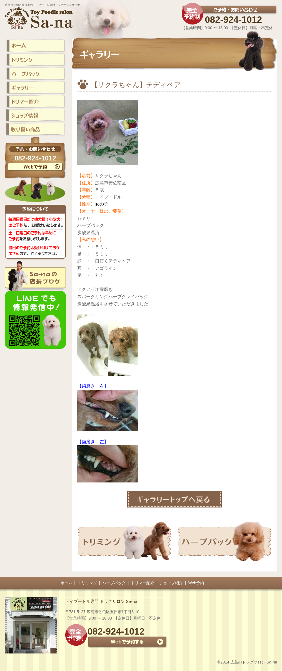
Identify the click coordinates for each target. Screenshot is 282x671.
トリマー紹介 (142, 583)
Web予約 (196, 583)
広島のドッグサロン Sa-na (253, 662)
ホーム (66, 583)
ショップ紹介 (171, 583)
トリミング (87, 583)
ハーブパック (114, 583)
